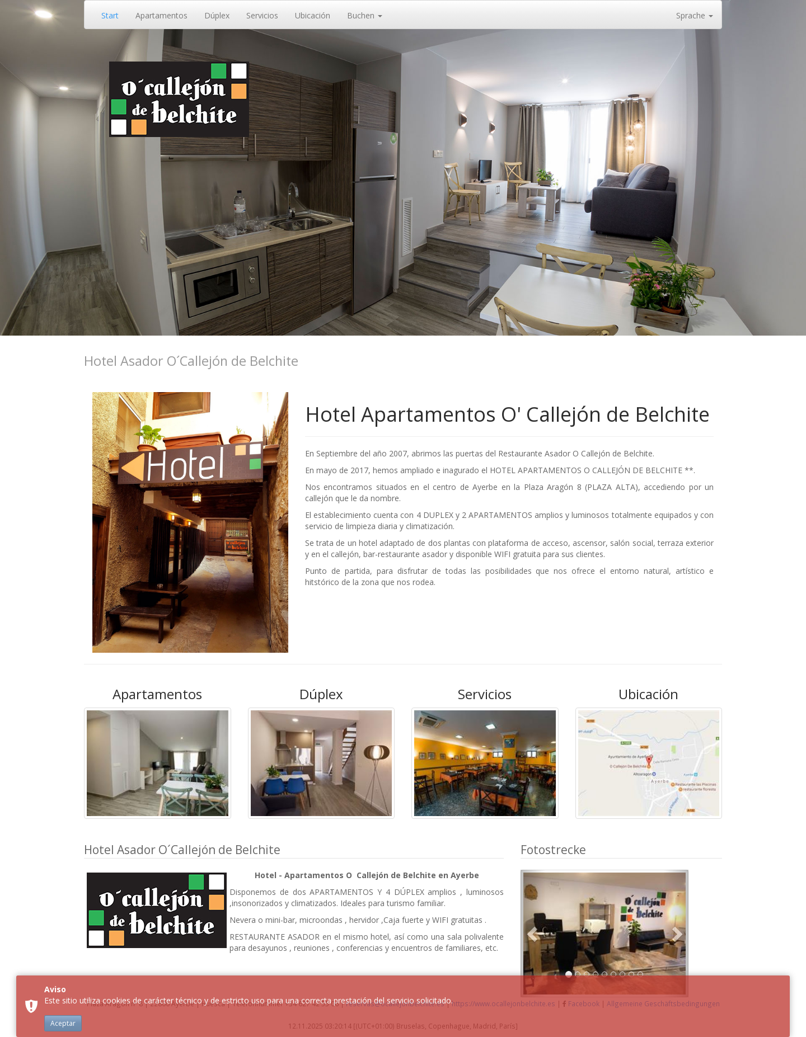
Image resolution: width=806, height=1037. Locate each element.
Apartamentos (161, 15)
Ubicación (312, 15)
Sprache (694, 15)
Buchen (364, 15)
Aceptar (63, 1023)
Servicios (262, 15)
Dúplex (216, 15)
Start (110, 15)
